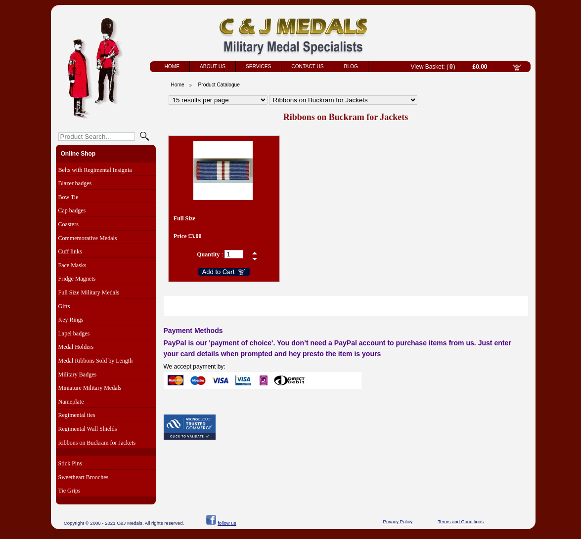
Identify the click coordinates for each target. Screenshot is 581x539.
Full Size (184, 218)
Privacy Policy (398, 521)
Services (258, 66)
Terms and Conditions (461, 521)
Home (172, 66)
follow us (227, 523)
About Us (212, 66)
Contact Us (307, 66)
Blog (351, 66)
